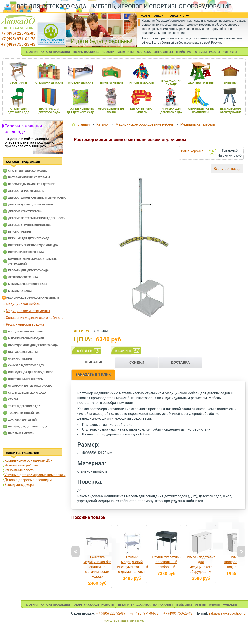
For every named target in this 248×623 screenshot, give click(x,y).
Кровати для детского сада (28, 270)
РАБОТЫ (214, 52)
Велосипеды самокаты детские (31, 184)
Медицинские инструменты (28, 311)
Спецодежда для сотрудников (30, 372)
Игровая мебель (19, 231)
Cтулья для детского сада (27, 170)
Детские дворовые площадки (28, 480)
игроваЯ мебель (111, 82)
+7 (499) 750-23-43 (18, 44)
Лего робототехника (23, 277)
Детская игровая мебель (26, 191)
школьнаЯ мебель (200, 82)
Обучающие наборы (23, 352)
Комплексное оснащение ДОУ (28, 460)
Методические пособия (25, 331)
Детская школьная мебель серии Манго (37, 197)
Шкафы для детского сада (27, 426)
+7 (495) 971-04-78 (18, 39)
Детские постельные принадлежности (36, 218)
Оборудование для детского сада (33, 345)
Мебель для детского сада (27, 284)
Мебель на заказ (20, 290)
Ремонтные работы (19, 470)
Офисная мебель (20, 358)
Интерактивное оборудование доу (33, 245)
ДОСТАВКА (144, 52)
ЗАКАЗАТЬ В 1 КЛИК (93, 374)
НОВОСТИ (108, 52)
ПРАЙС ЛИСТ (184, 52)
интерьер (230, 82)
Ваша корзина (192, 151)
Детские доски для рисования (30, 204)
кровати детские (80, 82)
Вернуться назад (227, 169)
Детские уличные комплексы (29, 225)
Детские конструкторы (25, 211)
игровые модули (141, 82)
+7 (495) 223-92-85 (18, 33)
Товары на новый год (24, 413)
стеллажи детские (49, 82)
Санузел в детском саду (26, 365)
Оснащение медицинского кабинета (34, 318)
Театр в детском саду (24, 406)
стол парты (18, 82)
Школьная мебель (21, 433)
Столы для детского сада (27, 392)
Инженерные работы (21, 465)
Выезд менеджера (19, 485)
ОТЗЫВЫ (201, 52)
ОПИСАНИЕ (93, 362)
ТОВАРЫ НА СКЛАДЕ (85, 52)
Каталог (102, 124)
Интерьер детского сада (26, 252)
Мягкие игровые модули (26, 338)
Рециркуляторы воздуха (25, 324)
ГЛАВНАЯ (32, 52)
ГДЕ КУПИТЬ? (125, 52)
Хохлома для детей (22, 419)
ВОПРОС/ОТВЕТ (163, 52)
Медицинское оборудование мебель (32, 297)
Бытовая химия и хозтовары (29, 177)
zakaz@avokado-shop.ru (227, 613)
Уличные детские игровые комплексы (34, 475)
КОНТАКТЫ (230, 52)
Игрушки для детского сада (29, 238)
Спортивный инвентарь (25, 379)
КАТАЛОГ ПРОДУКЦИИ (55, 52)
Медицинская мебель (23, 304)
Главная (83, 124)
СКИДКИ (136, 362)
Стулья (13, 399)
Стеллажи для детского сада (30, 385)
